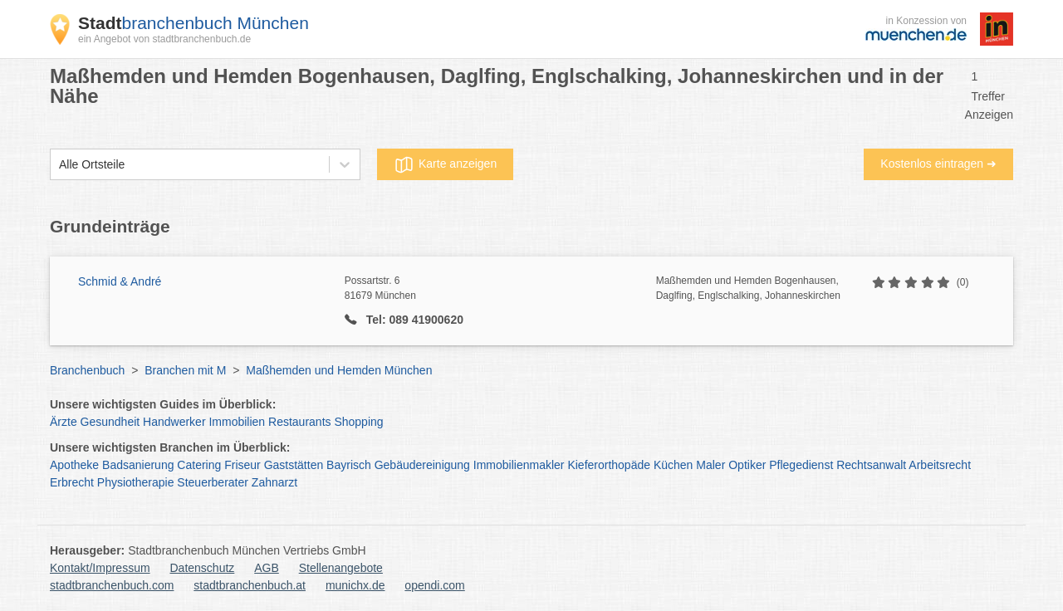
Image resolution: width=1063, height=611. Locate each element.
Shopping (358, 421)
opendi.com (434, 585)
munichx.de (355, 585)
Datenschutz (202, 567)
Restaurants (299, 421)
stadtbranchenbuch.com (112, 585)
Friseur (242, 465)
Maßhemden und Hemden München (339, 370)
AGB (266, 567)
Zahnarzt (274, 482)
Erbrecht (72, 482)
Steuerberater (212, 482)
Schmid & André (119, 281)
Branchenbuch (87, 370)
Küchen (673, 465)
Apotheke (74, 465)
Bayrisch (348, 465)
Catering (199, 465)
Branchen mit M (185, 370)
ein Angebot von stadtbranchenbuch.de (164, 39)
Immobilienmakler (519, 465)
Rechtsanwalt (871, 465)
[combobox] (59, 165)
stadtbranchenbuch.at (249, 585)
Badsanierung (138, 465)
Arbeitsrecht (940, 465)
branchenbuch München (193, 22)
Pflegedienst (801, 465)
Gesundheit (110, 421)
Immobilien (236, 421)
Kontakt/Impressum (100, 567)
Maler (710, 465)
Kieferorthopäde (608, 465)
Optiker (747, 465)
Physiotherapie (135, 482)
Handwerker (174, 421)
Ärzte (63, 421)
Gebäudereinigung (422, 465)
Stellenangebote (341, 567)
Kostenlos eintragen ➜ (938, 163)
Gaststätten (294, 465)
